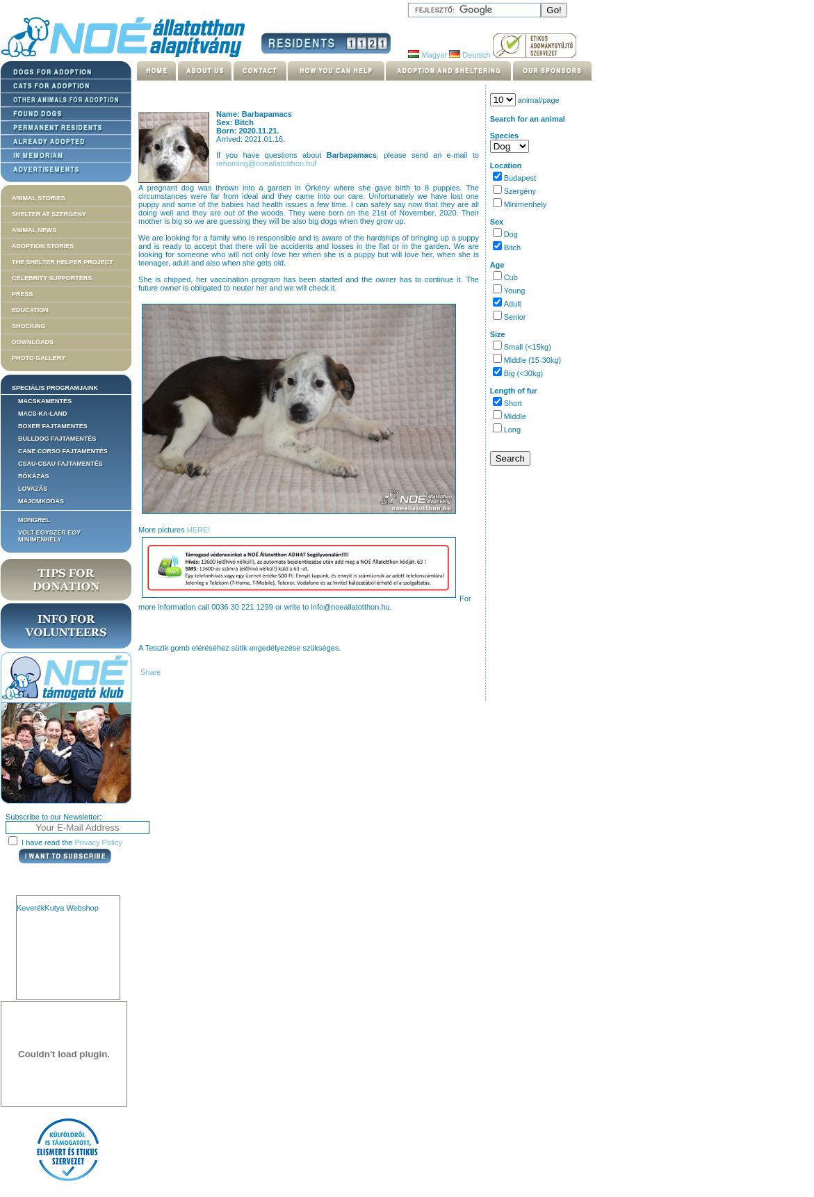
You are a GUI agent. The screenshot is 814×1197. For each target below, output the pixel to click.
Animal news (34, 230)
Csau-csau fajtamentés (60, 463)
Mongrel (34, 519)
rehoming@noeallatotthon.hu (265, 163)
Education (30, 310)
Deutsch (469, 55)
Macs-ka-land (42, 413)
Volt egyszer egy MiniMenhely (49, 536)
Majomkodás (41, 501)
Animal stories (38, 198)
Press (22, 294)
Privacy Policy (98, 842)
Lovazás (32, 488)
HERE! (199, 530)
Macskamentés (45, 401)
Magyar (427, 55)
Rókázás (33, 476)
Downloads (33, 342)
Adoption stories (43, 246)
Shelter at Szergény (49, 214)
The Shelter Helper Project (62, 262)
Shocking (29, 326)
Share (149, 672)
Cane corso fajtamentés (63, 451)
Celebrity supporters (52, 278)
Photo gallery (38, 358)
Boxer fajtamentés (53, 426)
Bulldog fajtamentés (57, 438)
